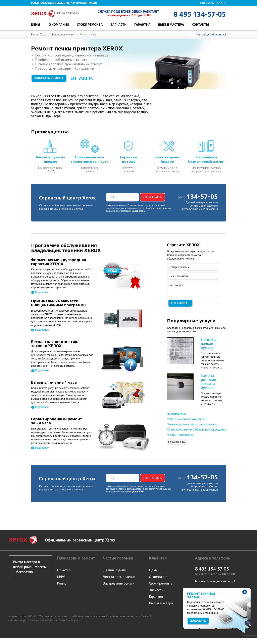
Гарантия (142, 24)
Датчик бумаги (114, 570)
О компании (59, 24)
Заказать (198, 620)
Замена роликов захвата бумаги (208, 381)
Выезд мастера (171, 24)
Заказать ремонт (48, 78)
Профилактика (177, 414)
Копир (61, 583)
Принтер (63, 570)
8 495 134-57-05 (200, 14)
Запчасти (118, 24)
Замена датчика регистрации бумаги (191, 424)
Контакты (200, 24)
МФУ (61, 576)
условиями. (138, 211)
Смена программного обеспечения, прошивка (196, 429)
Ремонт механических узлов (185, 419)
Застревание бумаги (118, 583)
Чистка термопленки (180, 435)
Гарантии (156, 596)
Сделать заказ (212, 3)
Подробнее (42, 292)
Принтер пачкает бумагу (208, 343)
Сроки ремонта (90, 24)
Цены (35, 24)
